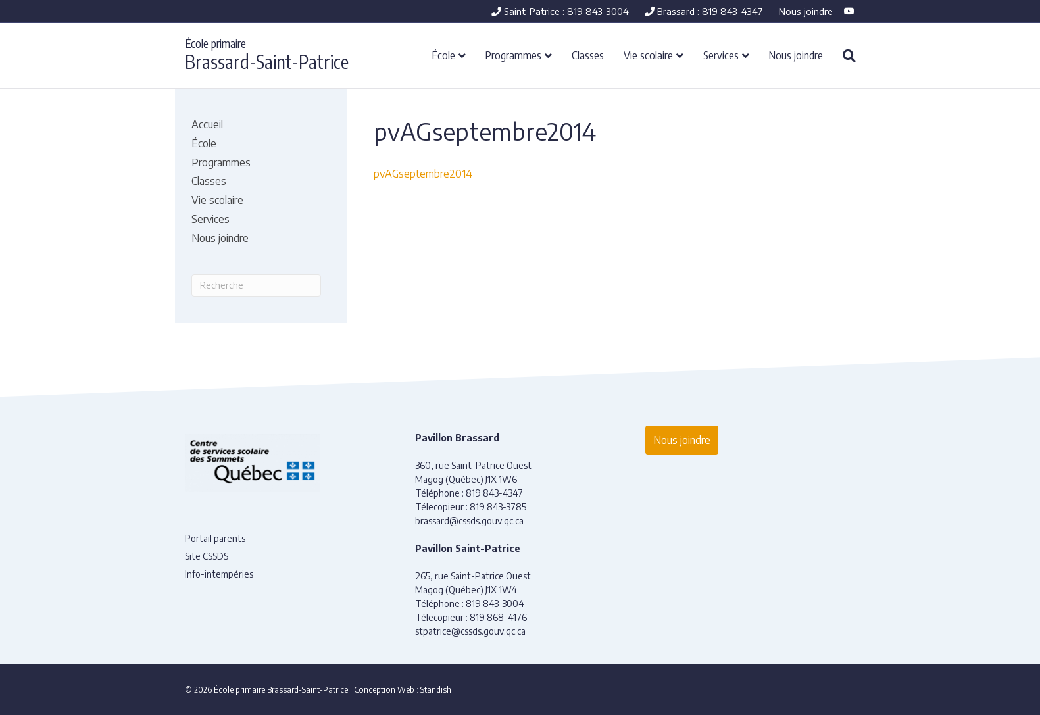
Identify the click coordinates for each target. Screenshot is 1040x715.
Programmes (513, 54)
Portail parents (215, 538)
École (443, 54)
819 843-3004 (495, 603)
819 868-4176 (498, 617)
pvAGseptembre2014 (423, 173)
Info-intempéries (219, 573)
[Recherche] (844, 56)
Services (721, 54)
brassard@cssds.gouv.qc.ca (469, 520)
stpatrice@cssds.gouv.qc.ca (470, 631)
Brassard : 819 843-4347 (704, 11)
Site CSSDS (206, 556)
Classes (588, 54)
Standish (435, 690)
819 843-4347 (494, 493)
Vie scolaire (648, 54)
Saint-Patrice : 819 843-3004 (560, 11)
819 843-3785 (498, 506)
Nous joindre (806, 11)
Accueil (207, 124)
